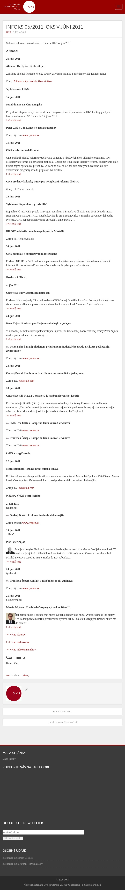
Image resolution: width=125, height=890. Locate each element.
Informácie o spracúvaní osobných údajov (23, 864)
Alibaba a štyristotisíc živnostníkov (32, 81)
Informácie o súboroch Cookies (18, 858)
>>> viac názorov (15, 634)
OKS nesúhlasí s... (62, 711)
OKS (8, 32)
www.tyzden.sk (30, 135)
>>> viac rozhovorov (17, 642)
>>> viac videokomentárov (21, 649)
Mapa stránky (9, 759)
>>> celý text (13, 120)
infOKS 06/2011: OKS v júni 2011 (44, 27)
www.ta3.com (26, 380)
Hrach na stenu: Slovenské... (62, 722)
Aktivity (26, 675)
